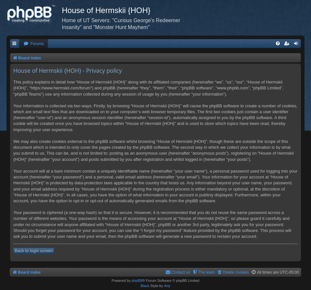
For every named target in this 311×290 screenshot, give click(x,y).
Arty (167, 286)
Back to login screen (34, 250)
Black (145, 286)
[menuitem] (33, 43)
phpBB (137, 280)
